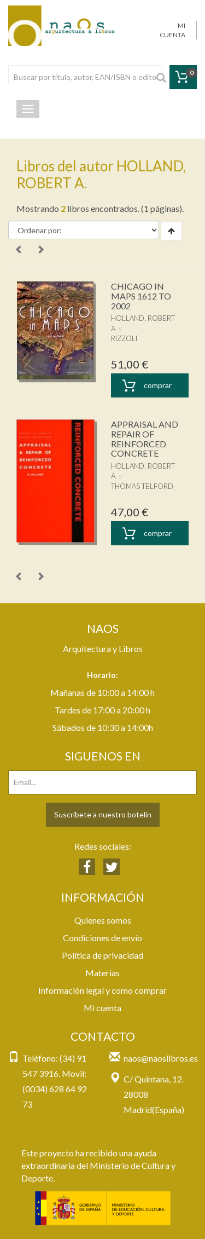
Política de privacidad (102, 955)
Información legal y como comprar (102, 990)
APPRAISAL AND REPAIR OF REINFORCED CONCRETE (144, 438)
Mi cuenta (102, 1007)
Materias (102, 972)
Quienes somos (102, 920)
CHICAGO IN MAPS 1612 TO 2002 (141, 295)
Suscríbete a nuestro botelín (102, 814)
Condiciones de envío (102, 937)
